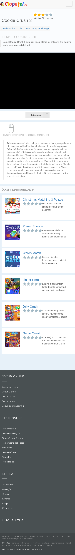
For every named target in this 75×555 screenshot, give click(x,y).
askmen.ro (25, 543)
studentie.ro (39, 545)
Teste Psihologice (11, 433)
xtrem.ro (49, 545)
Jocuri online (13, 376)
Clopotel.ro (14, 4)
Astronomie (8, 484)
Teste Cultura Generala (13, 438)
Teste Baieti (8, 461)
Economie (7, 508)
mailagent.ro (19, 545)
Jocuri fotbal (8, 396)
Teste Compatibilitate (13, 443)
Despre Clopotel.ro (9, 536)
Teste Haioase (9, 452)
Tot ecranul (40, 115)
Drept (5, 503)
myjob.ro (29, 545)
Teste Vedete (9, 428)
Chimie (6, 494)
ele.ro (67, 543)
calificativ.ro (35, 543)
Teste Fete (7, 457)
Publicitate (22, 536)
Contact (32, 536)
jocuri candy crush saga (37, 28)
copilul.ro (45, 543)
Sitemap (39, 536)
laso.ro (10, 545)
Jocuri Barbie (9, 391)
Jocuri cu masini (10, 387)
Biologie (6, 489)
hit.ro (4, 545)
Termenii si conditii (52, 536)
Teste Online (12, 418)
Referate (9, 474)
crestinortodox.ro (57, 543)
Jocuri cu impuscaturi (13, 406)
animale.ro (15, 543)
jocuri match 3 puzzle (12, 28)
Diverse (6, 498)
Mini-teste (7, 447)
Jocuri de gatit (9, 401)
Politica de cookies (24, 539)
